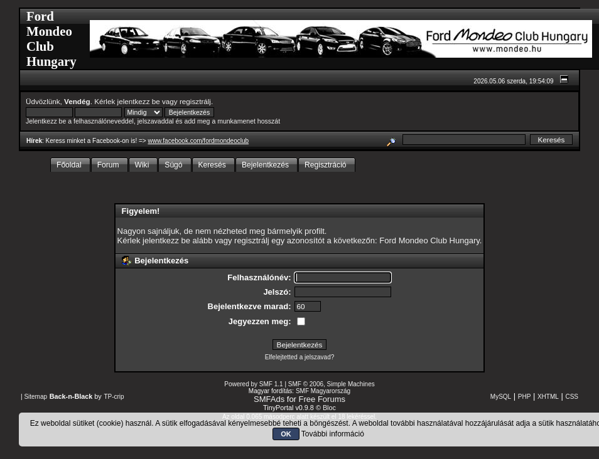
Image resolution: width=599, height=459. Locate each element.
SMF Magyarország (323, 391)
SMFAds (269, 399)
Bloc (329, 407)
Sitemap (35, 396)
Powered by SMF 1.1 (253, 384)
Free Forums (322, 399)
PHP (524, 396)
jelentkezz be (138, 101)
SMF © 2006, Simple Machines (331, 384)
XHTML (548, 396)
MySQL (500, 396)
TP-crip (114, 396)
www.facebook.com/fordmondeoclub (198, 140)
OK (286, 434)
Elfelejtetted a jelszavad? (300, 357)
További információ (332, 434)
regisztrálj (195, 101)
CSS (571, 396)
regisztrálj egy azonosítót (279, 240)
